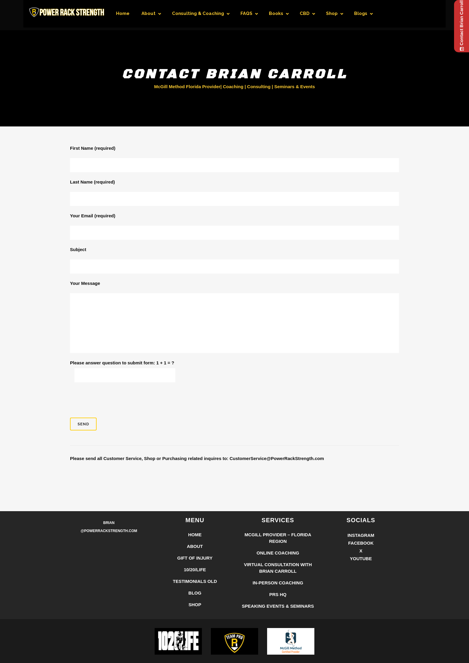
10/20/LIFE (195, 569)
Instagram (361, 535)
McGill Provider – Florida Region (277, 538)
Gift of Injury (195, 557)
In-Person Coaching (277, 582)
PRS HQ (278, 594)
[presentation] (115, 400)
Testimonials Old (195, 581)
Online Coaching (278, 552)
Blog (194, 592)
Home (195, 534)
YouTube (361, 558)
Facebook (361, 543)
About (195, 546)
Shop (194, 604)
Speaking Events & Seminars (278, 606)
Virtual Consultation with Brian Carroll (278, 568)
